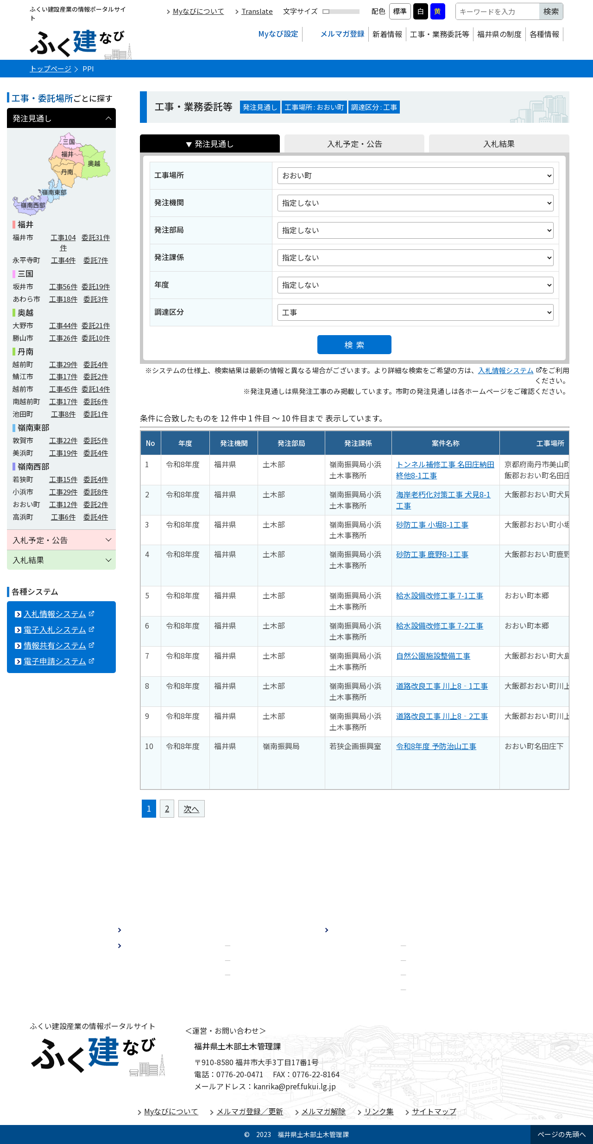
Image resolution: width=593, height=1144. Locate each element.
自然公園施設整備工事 (433, 655)
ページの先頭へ (561, 1134)
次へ (191, 808)
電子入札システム (59, 629)
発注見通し (214, 143)
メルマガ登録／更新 (249, 1111)
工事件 (63, 242)
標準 (400, 11)
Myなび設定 (278, 33)
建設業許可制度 (260, 958)
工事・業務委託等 (439, 33)
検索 (356, 344)
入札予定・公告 (354, 143)
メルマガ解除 (323, 1111)
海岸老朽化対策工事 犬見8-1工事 (443, 500)
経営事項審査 (256, 943)
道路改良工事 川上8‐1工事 (442, 685)
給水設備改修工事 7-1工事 (439, 595)
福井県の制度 (499, 33)
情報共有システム (59, 645)
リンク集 (379, 1111)
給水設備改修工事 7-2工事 (439, 625)
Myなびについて (198, 11)
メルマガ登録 (342, 33)
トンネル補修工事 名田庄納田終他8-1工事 (445, 469)
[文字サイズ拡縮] (341, 11)
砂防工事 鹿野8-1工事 (432, 553)
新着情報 (387, 33)
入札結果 (499, 143)
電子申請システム (59, 661)
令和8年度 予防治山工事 (436, 745)
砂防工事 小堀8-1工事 (432, 524)
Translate (257, 11)
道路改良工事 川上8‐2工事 (442, 715)
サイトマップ (434, 1111)
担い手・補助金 (260, 973)
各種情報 (544, 33)
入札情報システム (510, 370)
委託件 (96, 237)
